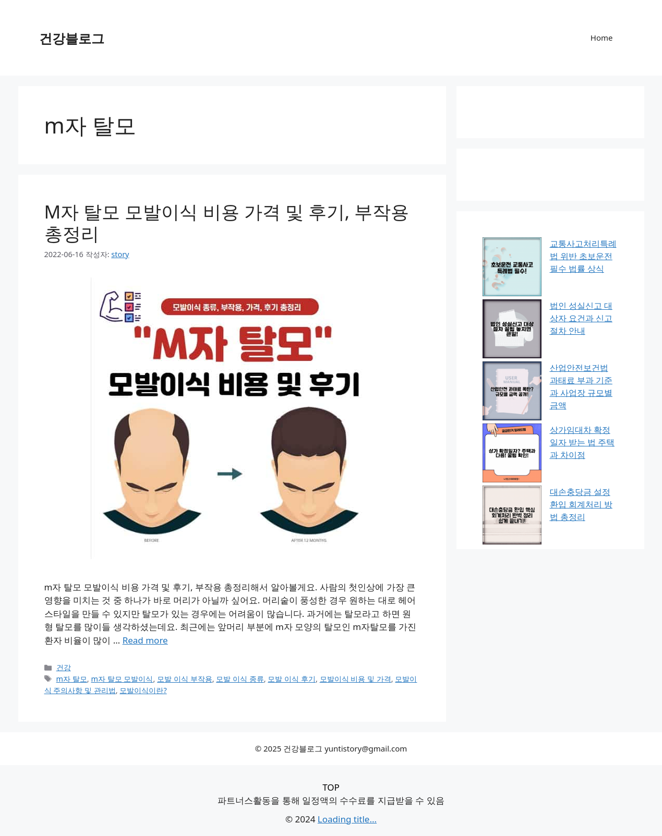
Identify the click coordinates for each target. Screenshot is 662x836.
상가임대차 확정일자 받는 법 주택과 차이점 (582, 442)
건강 (63, 667)
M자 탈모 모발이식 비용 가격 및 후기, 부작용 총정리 (227, 222)
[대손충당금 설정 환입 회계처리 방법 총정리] (512, 517)
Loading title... (347, 819)
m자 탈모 (71, 679)
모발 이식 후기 (292, 679)
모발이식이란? (142, 690)
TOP (331, 787)
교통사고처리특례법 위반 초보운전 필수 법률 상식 (583, 256)
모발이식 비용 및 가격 (355, 679)
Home (602, 37)
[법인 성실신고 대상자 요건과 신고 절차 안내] (512, 330)
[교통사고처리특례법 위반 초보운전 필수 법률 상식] (512, 268)
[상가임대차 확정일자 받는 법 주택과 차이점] (512, 454)
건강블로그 (71, 38)
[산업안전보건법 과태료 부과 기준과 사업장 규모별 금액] (512, 392)
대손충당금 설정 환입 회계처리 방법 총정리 (581, 504)
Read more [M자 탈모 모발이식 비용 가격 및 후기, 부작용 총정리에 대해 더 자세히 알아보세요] (145, 640)
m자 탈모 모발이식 (122, 679)
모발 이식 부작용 (184, 679)
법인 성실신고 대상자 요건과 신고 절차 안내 (581, 318)
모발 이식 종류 (240, 679)
